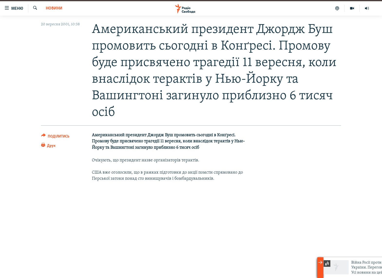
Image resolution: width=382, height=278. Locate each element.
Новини (54, 8)
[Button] (55, 137)
